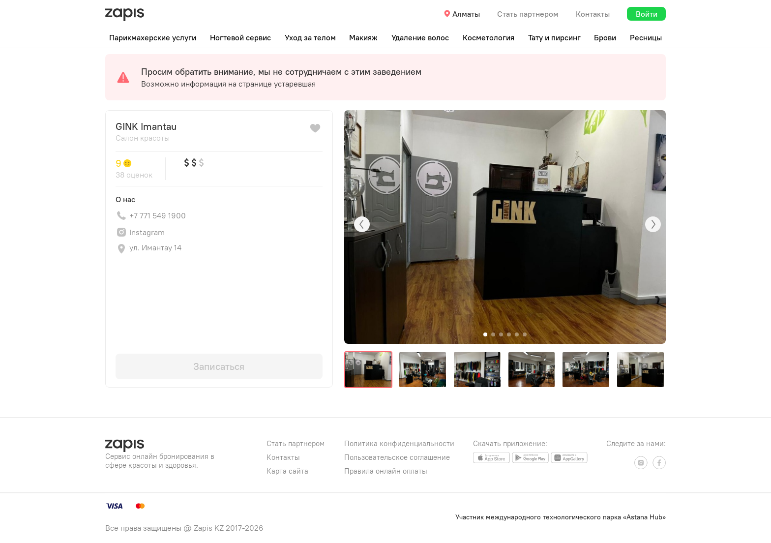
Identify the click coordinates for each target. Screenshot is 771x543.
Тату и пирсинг (554, 37)
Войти (646, 14)
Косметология (488, 37)
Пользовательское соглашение (397, 457)
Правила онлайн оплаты (385, 471)
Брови (605, 37)
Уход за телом (310, 37)
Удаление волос (420, 37)
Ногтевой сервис (240, 37)
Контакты (593, 14)
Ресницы (646, 37)
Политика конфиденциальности (399, 443)
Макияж (363, 37)
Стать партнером (528, 14)
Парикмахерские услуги (152, 37)
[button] (485, 334)
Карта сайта (287, 471)
